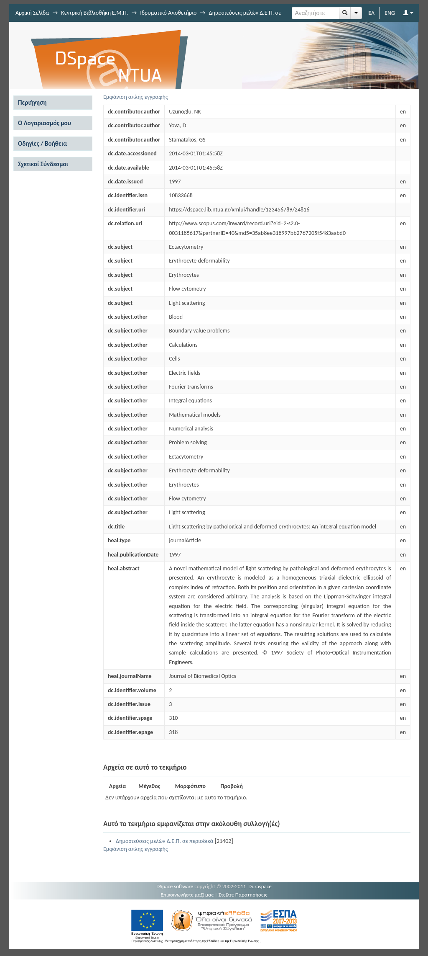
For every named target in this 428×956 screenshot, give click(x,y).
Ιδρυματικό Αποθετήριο (168, 12)
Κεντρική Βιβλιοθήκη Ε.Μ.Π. (94, 12)
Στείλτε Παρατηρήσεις (243, 895)
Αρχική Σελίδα (32, 12)
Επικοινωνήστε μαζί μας (187, 895)
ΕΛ (371, 12)
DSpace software (174, 886)
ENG (390, 12)
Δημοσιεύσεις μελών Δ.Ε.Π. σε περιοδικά (164, 841)
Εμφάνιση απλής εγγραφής (135, 96)
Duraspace (260, 886)
